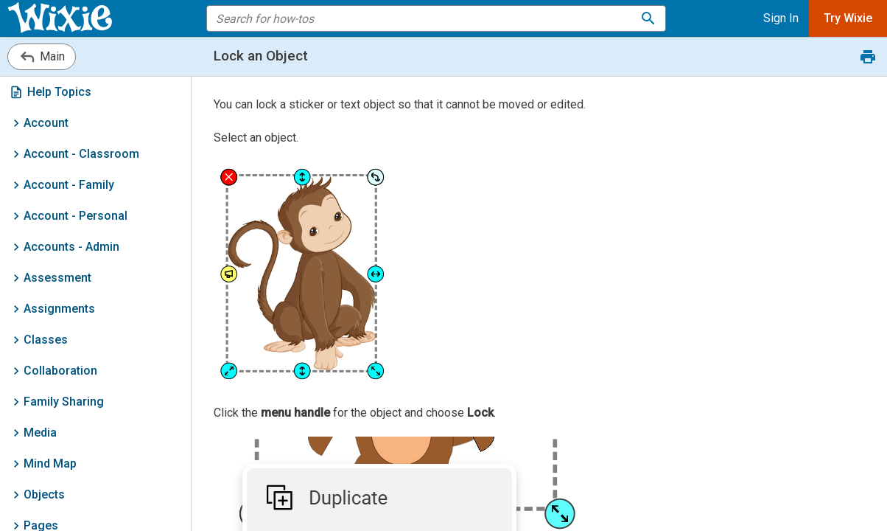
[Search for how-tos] (648, 18)
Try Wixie (848, 18)
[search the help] (426, 18)
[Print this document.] (868, 57)
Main (41, 57)
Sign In (781, 18)
